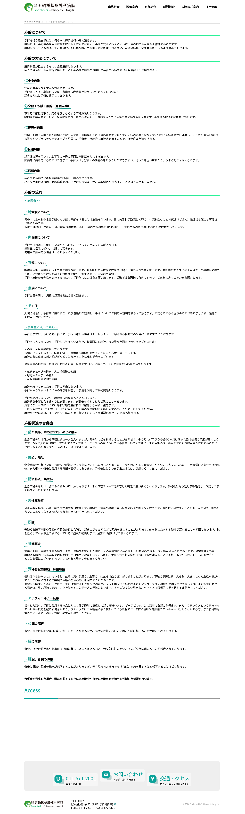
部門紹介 (169, 7)
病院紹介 (113, 7)
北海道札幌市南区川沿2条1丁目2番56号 (92, 795)
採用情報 (211, 7)
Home (30, 21)
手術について (41, 21)
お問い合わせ (128, 771)
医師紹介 (150, 7)
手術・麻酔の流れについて (62, 21)
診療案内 (132, 7)
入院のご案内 (190, 7)
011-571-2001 (78, 771)
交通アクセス (178, 771)
